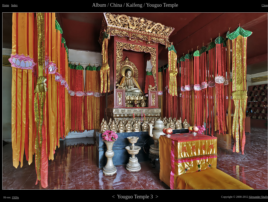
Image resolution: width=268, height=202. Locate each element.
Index (14, 5)
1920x (15, 197)
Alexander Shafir (258, 196)
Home (5, 5)
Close (265, 5)
